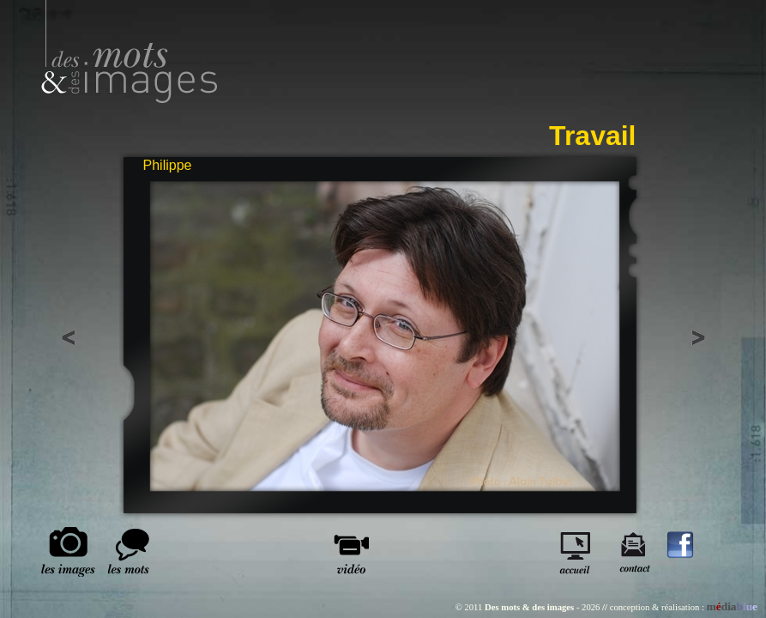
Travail (592, 135)
